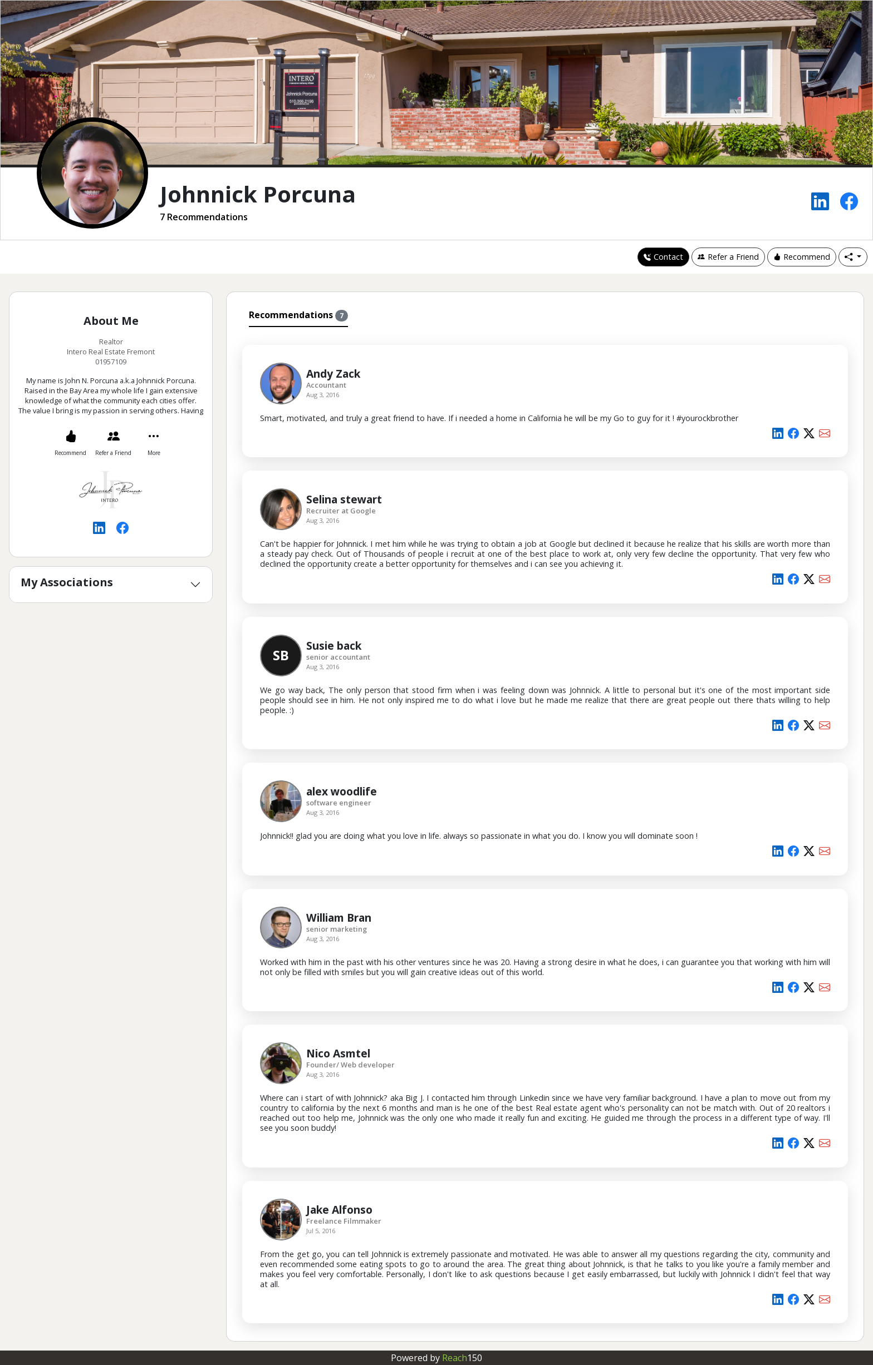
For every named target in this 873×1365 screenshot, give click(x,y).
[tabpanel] (545, 832)
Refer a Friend (728, 256)
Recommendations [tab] (298, 315)
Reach (462, 1358)
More (154, 453)
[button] (852, 257)
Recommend (801, 256)
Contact (663, 256)
